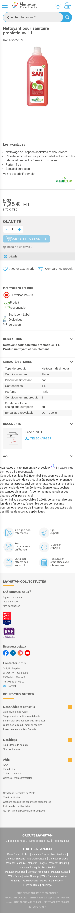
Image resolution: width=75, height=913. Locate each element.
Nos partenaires (11, 606)
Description (12, 339)
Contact (12, 686)
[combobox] (37, 17)
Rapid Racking (30, 880)
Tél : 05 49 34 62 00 (13, 681)
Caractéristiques (17, 361)
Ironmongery (56, 880)
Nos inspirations (11, 749)
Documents (12, 423)
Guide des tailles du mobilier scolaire (22, 725)
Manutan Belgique (58, 858)
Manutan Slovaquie (29, 867)
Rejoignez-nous (61, 840)
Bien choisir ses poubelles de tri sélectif (24, 720)
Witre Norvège (31, 876)
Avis (6, 456)
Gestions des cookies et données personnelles (27, 802)
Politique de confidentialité (16, 806)
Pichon (25, 854)
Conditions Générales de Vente (19, 793)
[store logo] (24, 5)
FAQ (5, 764)
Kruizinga (47, 885)
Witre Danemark (50, 876)
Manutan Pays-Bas (15, 871)
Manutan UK (49, 867)
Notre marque (10, 601)
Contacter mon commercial (17, 778)
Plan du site (9, 769)
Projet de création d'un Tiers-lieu (20, 729)
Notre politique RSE (39, 840)
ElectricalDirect (31, 885)
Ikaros (43, 880)
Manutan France (40, 854)
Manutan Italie (58, 854)
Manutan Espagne (15, 858)
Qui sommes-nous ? (16, 840)
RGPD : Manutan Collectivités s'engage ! (24, 810)
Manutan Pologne (37, 863)
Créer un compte (12, 773)
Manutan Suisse (59, 871)
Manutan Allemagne (38, 871)
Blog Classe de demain (15, 745)
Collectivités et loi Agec (15, 711)
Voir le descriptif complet (19, 174)
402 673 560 (35, 902)
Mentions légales (11, 797)
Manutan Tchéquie (16, 863)
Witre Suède (15, 876)
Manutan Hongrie (58, 863)
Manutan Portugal (36, 858)
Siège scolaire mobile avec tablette (21, 716)
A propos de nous (12, 597)
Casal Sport (13, 854)
